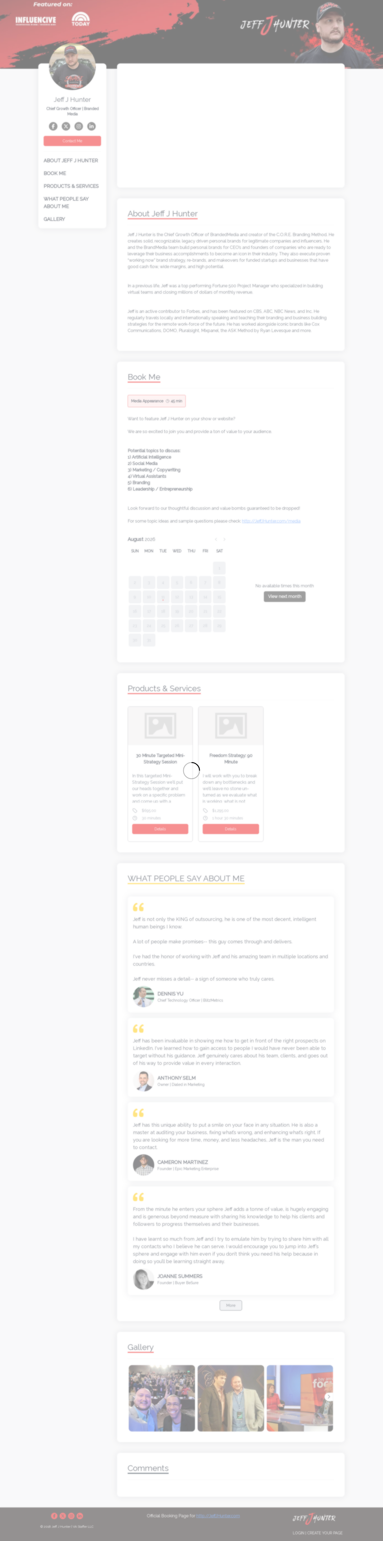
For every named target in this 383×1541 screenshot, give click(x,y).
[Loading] (191, 770)
